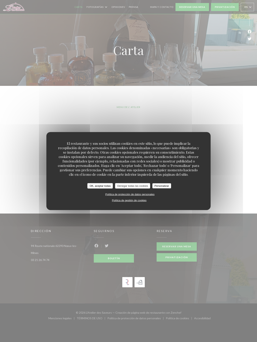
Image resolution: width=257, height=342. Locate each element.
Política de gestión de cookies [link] (129, 200)
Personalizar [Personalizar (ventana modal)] (161, 185)
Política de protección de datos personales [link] (130, 194)
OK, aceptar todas (100, 185)
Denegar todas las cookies (132, 185)
